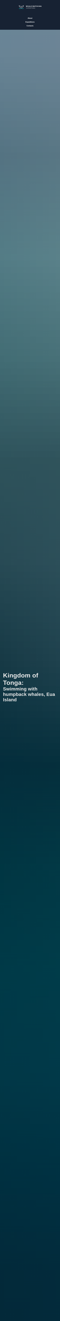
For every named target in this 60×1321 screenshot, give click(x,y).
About (30, 18)
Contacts (30, 26)
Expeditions (30, 22)
